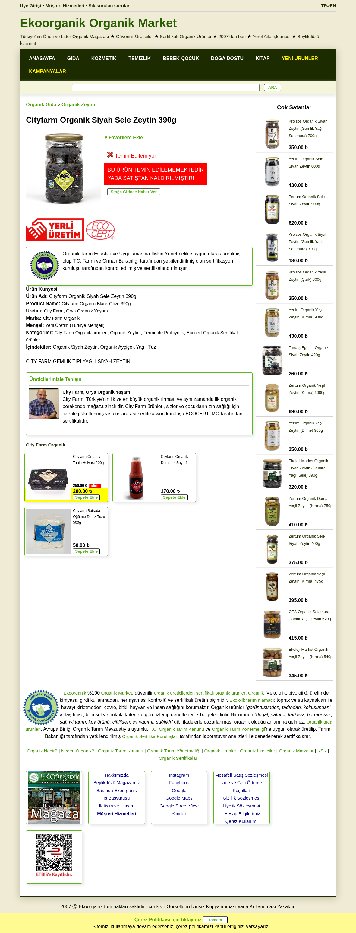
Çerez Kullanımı (241, 821)
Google (179, 790)
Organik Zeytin (78, 104)
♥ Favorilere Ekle (123, 137)
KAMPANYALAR (47, 71)
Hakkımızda (116, 775)
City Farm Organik (61, 318)
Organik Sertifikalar (178, 758)
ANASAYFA (42, 58)
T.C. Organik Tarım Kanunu (177, 729)
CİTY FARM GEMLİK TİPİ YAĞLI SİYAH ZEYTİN (78, 361)
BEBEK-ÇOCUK (181, 58)
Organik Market (116, 692)
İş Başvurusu (117, 797)
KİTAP (263, 58)
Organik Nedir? (42, 750)
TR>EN (328, 5)
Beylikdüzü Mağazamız (116, 782)
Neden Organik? (77, 750)
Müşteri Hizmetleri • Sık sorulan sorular (88, 5)
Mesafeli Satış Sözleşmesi (241, 775)
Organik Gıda (41, 104)
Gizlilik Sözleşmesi (241, 797)
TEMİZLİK (139, 58)
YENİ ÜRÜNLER (300, 58)
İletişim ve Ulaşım (116, 805)
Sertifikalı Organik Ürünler (186, 36)
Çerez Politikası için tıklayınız (167, 919)
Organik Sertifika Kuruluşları (150, 736)
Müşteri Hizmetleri (116, 813)
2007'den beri (232, 36)
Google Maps (178, 797)
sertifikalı (205, 692)
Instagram (179, 775)
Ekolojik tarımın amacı (251, 700)
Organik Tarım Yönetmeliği (238, 729)
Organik (256, 692)
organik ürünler (230, 692)
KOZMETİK (104, 58)
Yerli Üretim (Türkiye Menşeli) (74, 325)
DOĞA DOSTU (227, 58)
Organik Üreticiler (257, 750)
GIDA (73, 58)
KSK (321, 750)
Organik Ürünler (220, 750)
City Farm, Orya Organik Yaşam (76, 310)
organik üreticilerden (174, 692)
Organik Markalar (296, 750)
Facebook (179, 782)
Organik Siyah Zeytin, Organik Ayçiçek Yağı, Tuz (91, 347)
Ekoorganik (75, 692)
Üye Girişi (30, 5)
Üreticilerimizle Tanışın (55, 379)
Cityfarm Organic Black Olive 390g (96, 303)
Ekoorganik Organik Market (98, 23)
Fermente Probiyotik (163, 332)
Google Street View (179, 805)
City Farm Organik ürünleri (81, 332)
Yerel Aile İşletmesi (271, 36)
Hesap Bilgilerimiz (242, 813)
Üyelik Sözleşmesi (241, 805)
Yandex (179, 813)
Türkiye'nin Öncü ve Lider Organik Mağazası (64, 36)
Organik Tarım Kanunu (120, 750)
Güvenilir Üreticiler (134, 36)
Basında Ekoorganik (116, 790)
